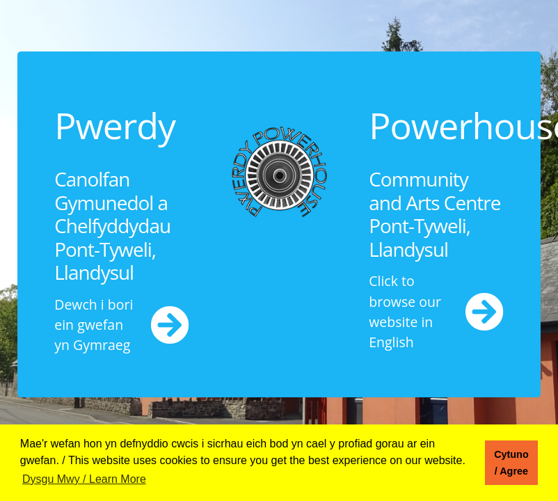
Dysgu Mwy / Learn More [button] (84, 479)
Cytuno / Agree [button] (511, 463)
